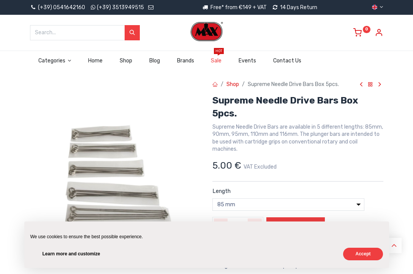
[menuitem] (95, 61)
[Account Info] (379, 33)
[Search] (132, 32)
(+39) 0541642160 (57, 7)
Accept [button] (362, 253)
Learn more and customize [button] (71, 253)
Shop (232, 84)
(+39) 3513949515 (120, 7)
